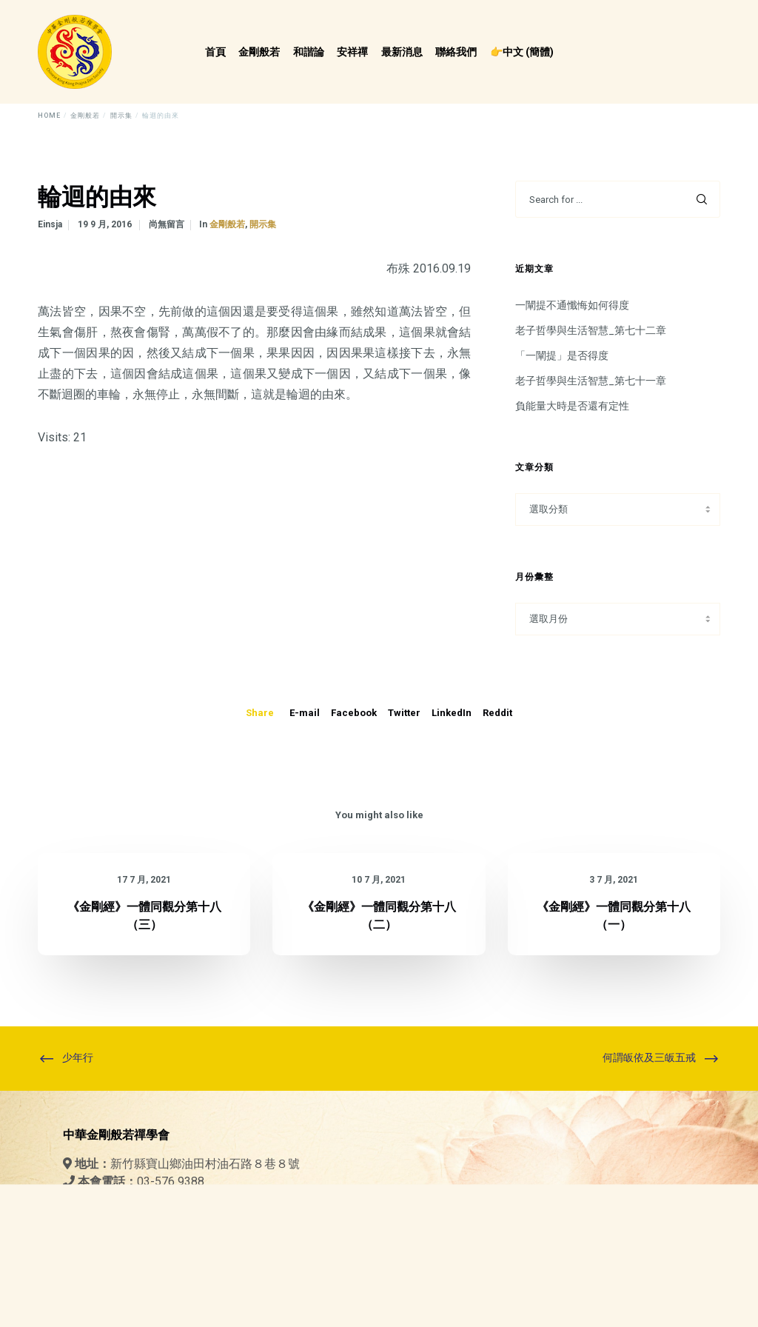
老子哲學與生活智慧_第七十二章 (590, 330)
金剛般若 (227, 224)
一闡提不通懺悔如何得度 (572, 305)
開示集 (262, 224)
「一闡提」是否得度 (561, 355)
